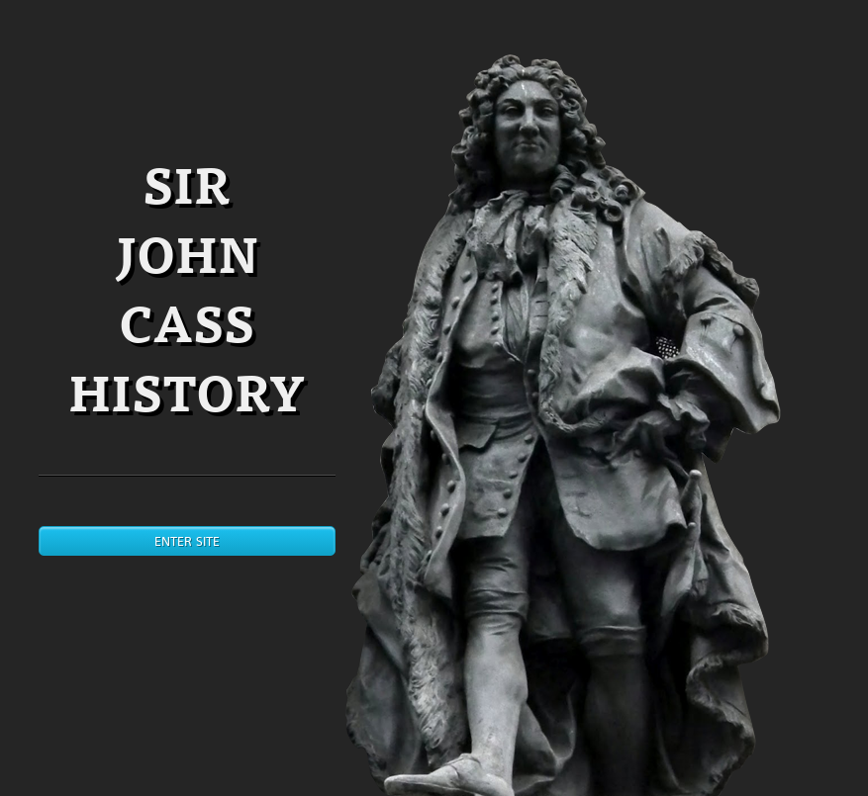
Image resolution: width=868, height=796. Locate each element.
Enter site (187, 541)
